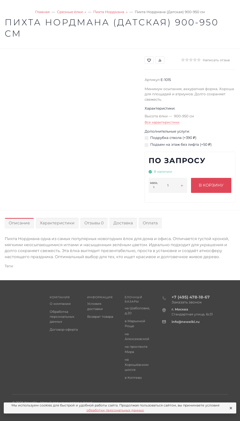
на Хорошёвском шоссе (137, 364)
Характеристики (57, 223)
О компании (60, 304)
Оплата (150, 223)
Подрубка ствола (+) (173, 137)
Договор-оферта (64, 329)
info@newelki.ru (186, 322)
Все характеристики (162, 122)
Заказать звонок (187, 302)
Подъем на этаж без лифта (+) (181, 144)
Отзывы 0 (94, 223)
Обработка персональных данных (62, 317)
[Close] (230, 408)
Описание (19, 223)
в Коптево (133, 377)
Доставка (123, 223)
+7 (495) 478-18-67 (191, 297)
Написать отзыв (216, 60)
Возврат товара (100, 316)
